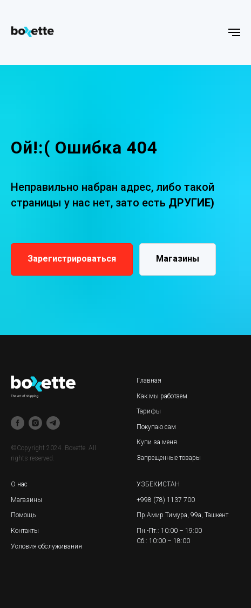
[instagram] (35, 423)
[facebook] (17, 423)
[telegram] (53, 423)
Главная (149, 380)
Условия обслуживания (46, 546)
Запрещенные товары (169, 458)
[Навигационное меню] (234, 32)
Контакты (25, 530)
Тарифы (149, 411)
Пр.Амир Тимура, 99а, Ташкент (182, 515)
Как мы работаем (162, 396)
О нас (19, 484)
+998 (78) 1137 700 (166, 500)
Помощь (23, 515)
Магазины (26, 500)
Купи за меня (157, 442)
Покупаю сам (156, 427)
